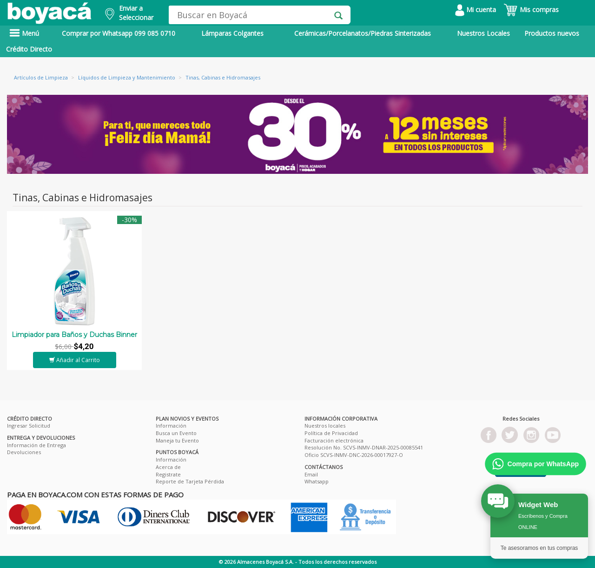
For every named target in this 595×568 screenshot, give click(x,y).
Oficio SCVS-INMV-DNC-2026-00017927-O (353, 454)
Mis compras (531, 9)
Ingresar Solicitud (28, 425)
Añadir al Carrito (74, 360)
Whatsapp (316, 481)
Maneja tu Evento (177, 440)
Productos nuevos (551, 33)
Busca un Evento (176, 432)
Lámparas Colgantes (232, 33)
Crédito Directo (29, 49)
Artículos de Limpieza (41, 77)
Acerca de (168, 466)
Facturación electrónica (334, 440)
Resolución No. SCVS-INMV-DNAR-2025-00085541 (363, 447)
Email (311, 474)
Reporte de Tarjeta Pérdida (190, 481)
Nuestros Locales (483, 33)
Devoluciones (24, 452)
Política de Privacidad (331, 432)
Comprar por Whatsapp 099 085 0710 (118, 33)
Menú (24, 33)
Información (171, 425)
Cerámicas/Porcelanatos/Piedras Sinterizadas (362, 33)
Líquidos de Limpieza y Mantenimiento (126, 77)
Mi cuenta (475, 9)
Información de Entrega (36, 445)
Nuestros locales (324, 425)
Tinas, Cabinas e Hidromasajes (222, 77)
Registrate (168, 474)
